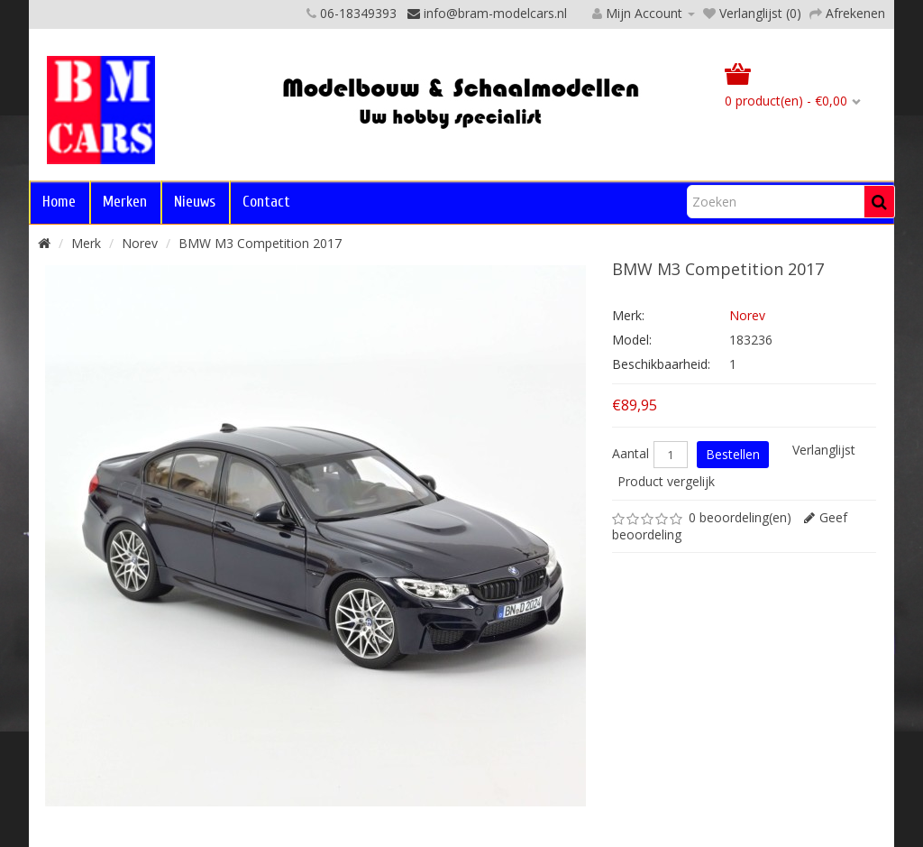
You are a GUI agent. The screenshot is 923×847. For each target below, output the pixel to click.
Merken (125, 201)
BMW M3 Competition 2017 (260, 243)
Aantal (630, 454)
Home (59, 201)
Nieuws (194, 201)
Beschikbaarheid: (661, 364)
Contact (266, 201)
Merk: (628, 315)
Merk (86, 243)
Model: (632, 339)
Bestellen (733, 454)
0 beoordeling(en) (740, 517)
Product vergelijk (666, 481)
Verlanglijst (823, 449)
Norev (140, 243)
